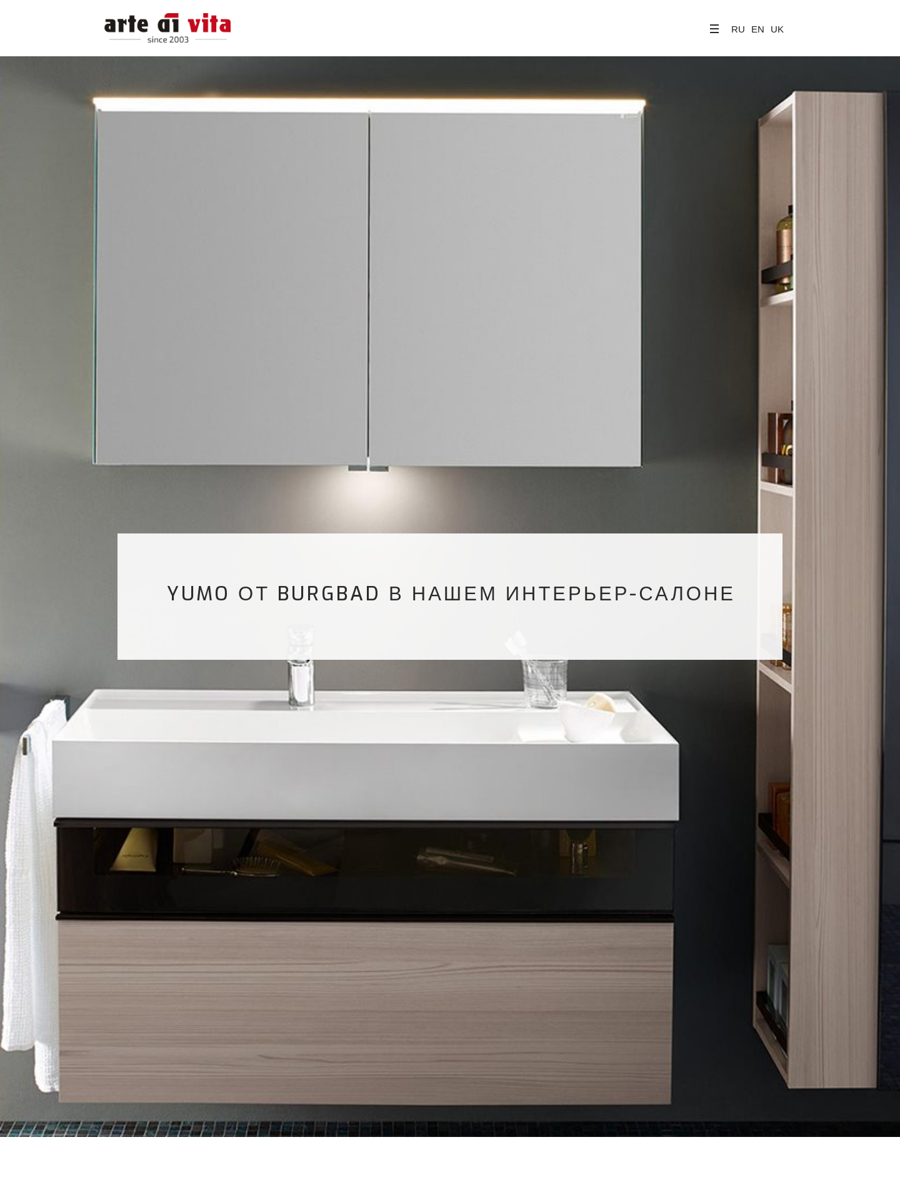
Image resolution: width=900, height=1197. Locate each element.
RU (738, 29)
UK (777, 29)
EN (757, 29)
